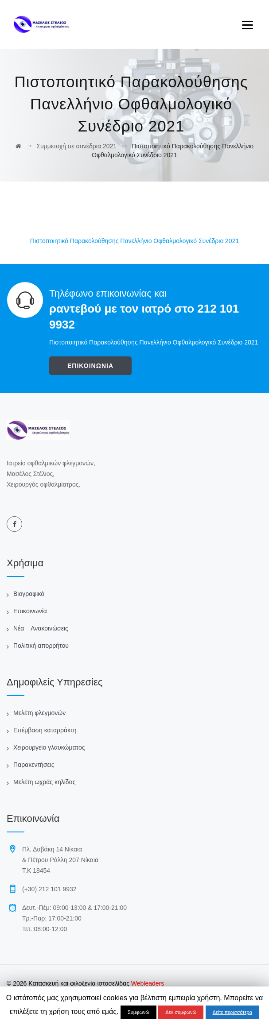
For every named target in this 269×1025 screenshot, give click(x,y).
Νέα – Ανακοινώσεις (40, 628)
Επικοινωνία (30, 611)
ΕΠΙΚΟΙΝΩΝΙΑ (90, 365)
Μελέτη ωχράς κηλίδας (44, 781)
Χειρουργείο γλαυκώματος (49, 747)
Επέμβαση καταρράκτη (44, 730)
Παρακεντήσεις (34, 764)
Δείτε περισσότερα (233, 1012)
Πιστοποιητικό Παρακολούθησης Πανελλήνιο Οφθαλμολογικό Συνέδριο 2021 (134, 240)
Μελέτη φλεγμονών (39, 712)
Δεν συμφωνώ (180, 1012)
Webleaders (146, 983)
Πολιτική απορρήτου (41, 645)
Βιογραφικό (28, 593)
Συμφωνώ (138, 1012)
